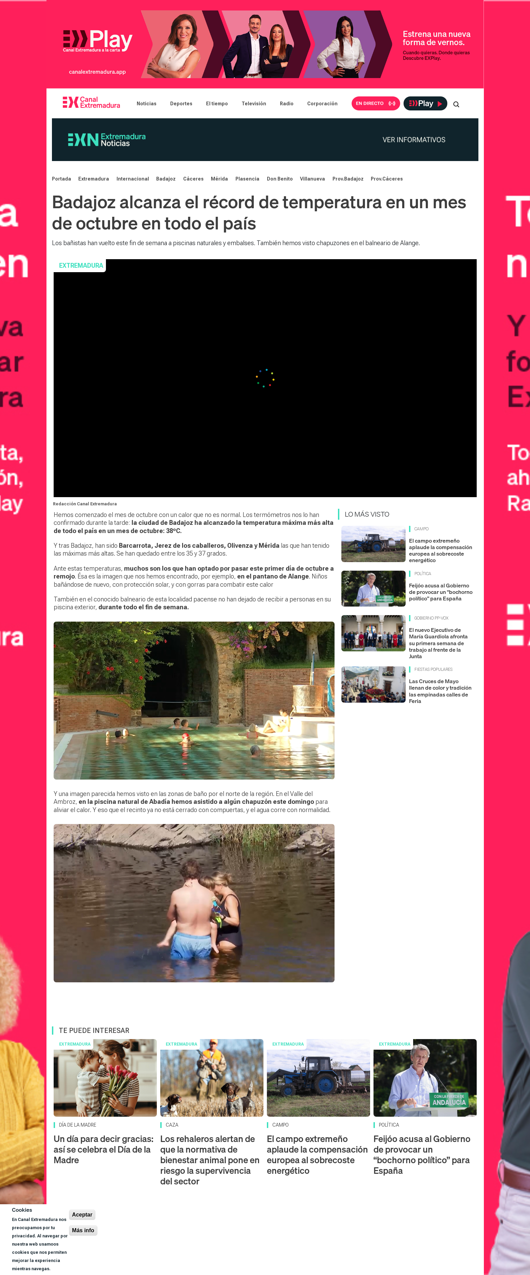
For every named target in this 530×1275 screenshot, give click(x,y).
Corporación (322, 103)
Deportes (181, 103)
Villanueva (312, 179)
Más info (83, 1230)
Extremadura (93, 179)
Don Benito (280, 179)
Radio (287, 103)
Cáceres (193, 179)
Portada (61, 179)
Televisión (254, 103)
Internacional (133, 179)
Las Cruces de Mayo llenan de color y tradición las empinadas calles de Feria (440, 691)
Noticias (147, 103)
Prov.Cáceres (387, 179)
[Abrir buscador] (456, 103)
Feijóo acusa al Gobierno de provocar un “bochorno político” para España (441, 592)
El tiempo (217, 103)
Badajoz (166, 179)
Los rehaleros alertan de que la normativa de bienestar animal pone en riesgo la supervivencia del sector (210, 1160)
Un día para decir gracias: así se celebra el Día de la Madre (103, 1149)
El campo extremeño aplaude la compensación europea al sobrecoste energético (440, 550)
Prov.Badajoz (348, 179)
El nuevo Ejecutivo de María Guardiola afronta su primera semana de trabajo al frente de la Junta (438, 643)
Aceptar (82, 1215)
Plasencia (247, 179)
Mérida (219, 179)
